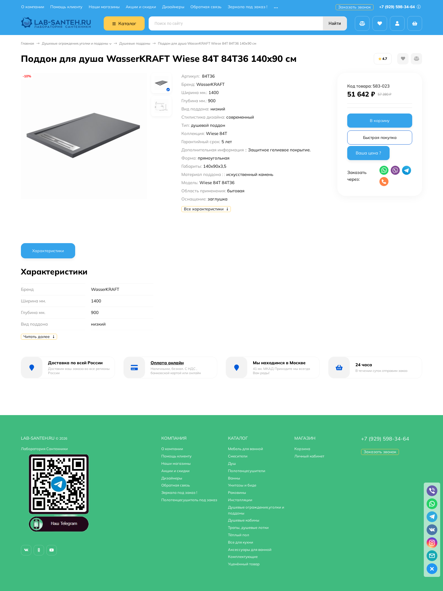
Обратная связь (206, 7)
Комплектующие (243, 556)
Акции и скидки (141, 7)
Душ (232, 463)
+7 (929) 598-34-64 (400, 6)
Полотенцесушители (246, 470)
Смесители (237, 456)
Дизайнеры (173, 7)
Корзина (302, 448)
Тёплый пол (238, 535)
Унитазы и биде (242, 485)
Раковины (237, 492)
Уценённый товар (244, 564)
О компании (32, 7)
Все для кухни (240, 542)
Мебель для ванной (245, 448)
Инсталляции (240, 500)
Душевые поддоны (134, 43)
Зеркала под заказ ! (247, 7)
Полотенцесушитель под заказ (189, 500)
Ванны (234, 478)
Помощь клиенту (66, 7)
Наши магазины (104, 7)
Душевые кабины (243, 520)
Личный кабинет (309, 456)
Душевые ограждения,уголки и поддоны (75, 43)
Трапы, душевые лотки (248, 527)
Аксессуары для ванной (250, 549)
